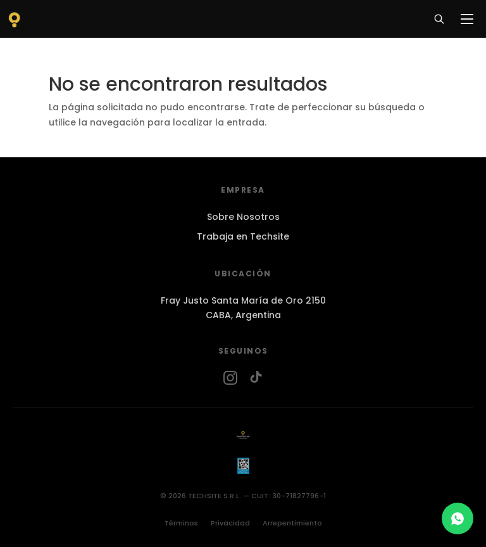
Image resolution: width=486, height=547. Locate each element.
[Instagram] (230, 378)
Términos (181, 523)
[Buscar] (439, 19)
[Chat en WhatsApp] (457, 518)
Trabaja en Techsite (243, 236)
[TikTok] (256, 378)
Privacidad (230, 523)
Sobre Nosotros (243, 216)
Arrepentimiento (292, 523)
